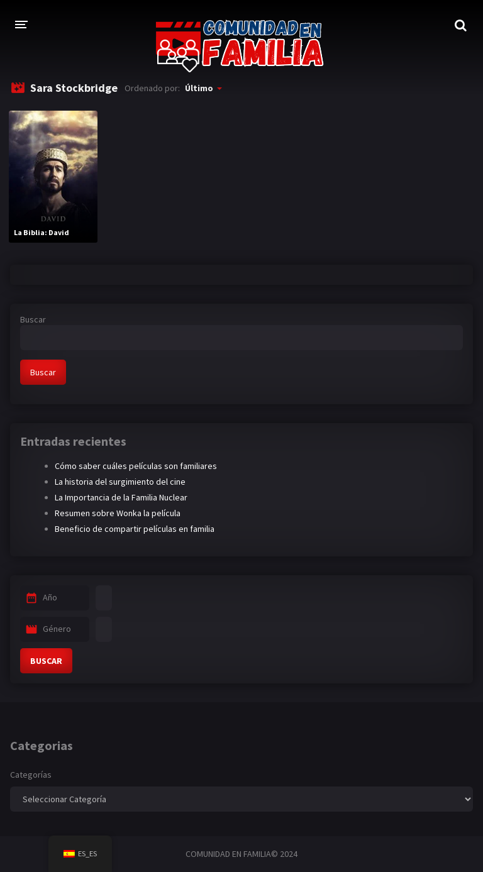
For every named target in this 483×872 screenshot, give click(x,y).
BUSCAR (46, 660)
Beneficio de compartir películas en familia (134, 528)
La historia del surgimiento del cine (120, 481)
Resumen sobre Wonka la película (117, 513)
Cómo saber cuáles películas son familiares (136, 466)
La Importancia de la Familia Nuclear (121, 497)
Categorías (31, 774)
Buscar (33, 319)
